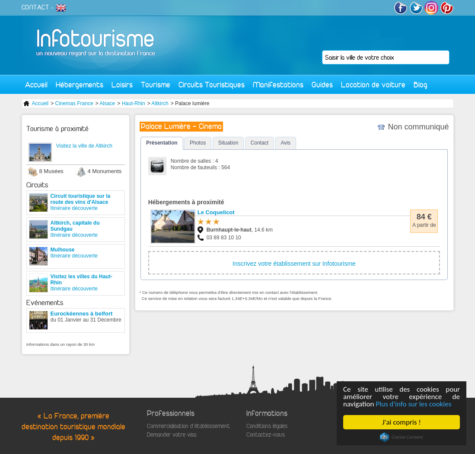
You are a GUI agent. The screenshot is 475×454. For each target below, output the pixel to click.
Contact (259, 143)
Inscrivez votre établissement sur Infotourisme (294, 263)
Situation (228, 143)
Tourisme (155, 84)
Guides (322, 84)
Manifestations (278, 84)
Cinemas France (74, 103)
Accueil (36, 84)
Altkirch (159, 103)
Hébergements (79, 84)
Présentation (162, 143)
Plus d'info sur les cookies (413, 404)
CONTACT (35, 7)
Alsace (107, 103)
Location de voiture (373, 84)
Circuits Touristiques (212, 84)
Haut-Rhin (133, 103)
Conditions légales (266, 426)
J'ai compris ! (401, 422)
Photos (198, 143)
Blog (420, 84)
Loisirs (122, 84)
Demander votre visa (171, 434)
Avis (285, 143)
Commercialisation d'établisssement (188, 426)
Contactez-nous (265, 434)
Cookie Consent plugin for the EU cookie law (401, 437)
